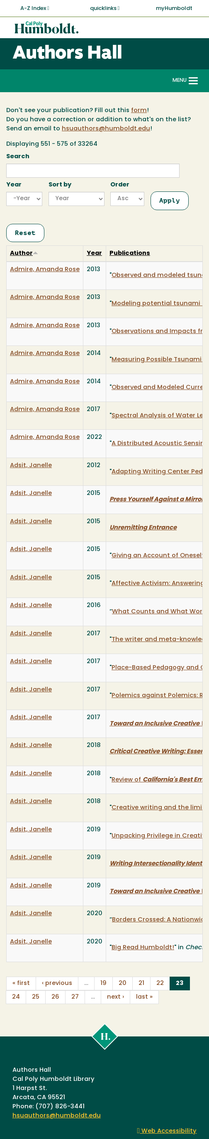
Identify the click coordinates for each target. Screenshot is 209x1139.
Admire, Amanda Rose (45, 270)
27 (75, 997)
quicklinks (105, 8)
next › (115, 997)
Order (119, 185)
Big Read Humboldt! (143, 948)
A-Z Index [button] (34, 8)
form (139, 111)
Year (14, 185)
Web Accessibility (167, 1131)
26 (55, 997)
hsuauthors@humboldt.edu (106, 129)
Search (17, 157)
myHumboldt (174, 8)
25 (35, 997)
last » (144, 997)
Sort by (60, 185)
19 (103, 983)
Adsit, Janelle (31, 466)
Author (24, 253)
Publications (129, 253)
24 (16, 997)
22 (160, 983)
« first (21, 983)
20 (122, 983)
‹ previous (57, 983)
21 (141, 983)
